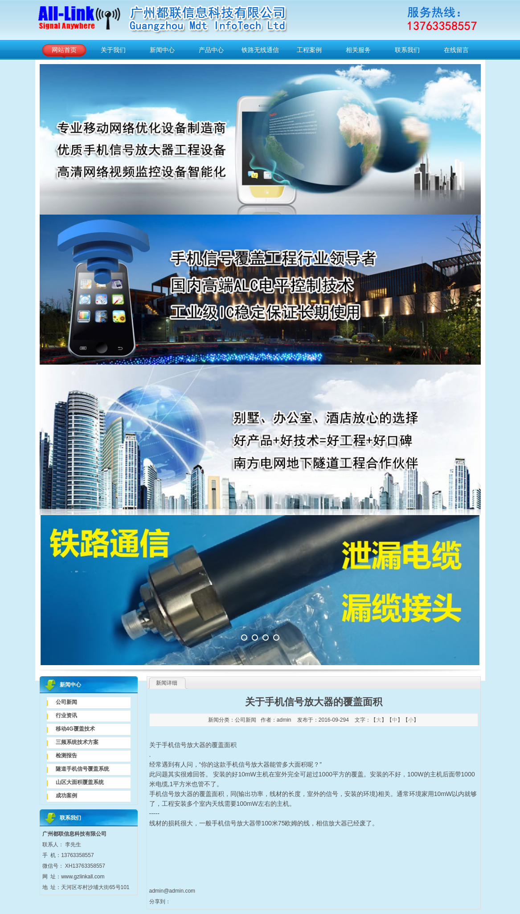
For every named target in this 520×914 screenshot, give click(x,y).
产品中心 (211, 49)
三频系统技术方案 (77, 742)
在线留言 (456, 49)
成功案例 (66, 795)
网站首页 (64, 49)
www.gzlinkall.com (82, 876)
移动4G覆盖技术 (75, 729)
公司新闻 (66, 702)
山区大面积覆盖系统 (80, 782)
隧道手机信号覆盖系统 (82, 769)
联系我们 (407, 49)
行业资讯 (66, 715)
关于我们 (113, 49)
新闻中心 (162, 49)
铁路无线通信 (260, 49)
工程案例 (309, 49)
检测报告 (66, 755)
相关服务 (358, 49)
